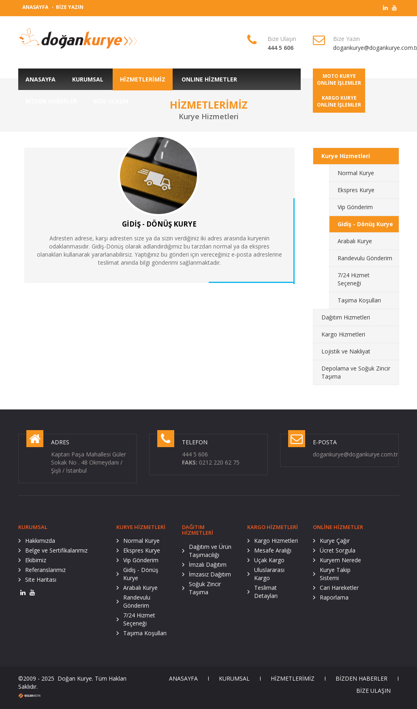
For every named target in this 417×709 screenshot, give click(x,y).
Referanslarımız (45, 570)
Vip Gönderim (355, 207)
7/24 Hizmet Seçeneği (354, 279)
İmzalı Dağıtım (208, 564)
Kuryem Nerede (340, 560)
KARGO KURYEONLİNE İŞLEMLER (339, 101)
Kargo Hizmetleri (343, 334)
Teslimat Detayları (266, 592)
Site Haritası (40, 579)
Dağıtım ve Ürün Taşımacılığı (210, 551)
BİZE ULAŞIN (373, 690)
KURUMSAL (234, 678)
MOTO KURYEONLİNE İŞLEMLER (339, 79)
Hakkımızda (40, 540)
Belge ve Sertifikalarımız (56, 550)
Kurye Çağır (335, 540)
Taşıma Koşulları (359, 300)
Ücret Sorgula (337, 550)
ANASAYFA (35, 7)
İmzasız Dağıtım (210, 574)
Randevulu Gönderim (365, 258)
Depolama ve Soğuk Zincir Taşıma (355, 372)
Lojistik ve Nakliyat (345, 351)
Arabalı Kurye (355, 241)
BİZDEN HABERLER (361, 678)
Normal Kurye (356, 173)
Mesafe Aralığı (272, 550)
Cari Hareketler (339, 587)
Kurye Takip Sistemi (335, 574)
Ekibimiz (35, 560)
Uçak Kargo (269, 560)
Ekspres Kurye (356, 190)
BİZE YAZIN (69, 7)
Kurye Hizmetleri (345, 156)
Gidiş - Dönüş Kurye (365, 224)
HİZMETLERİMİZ (292, 678)
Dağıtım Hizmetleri (345, 317)
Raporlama (334, 597)
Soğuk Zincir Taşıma (205, 588)
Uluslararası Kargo (269, 574)
